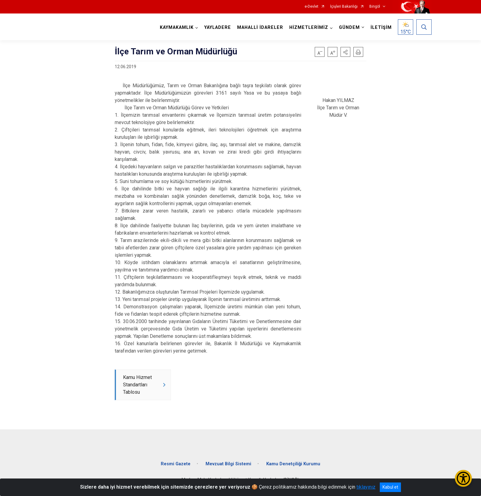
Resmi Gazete (175, 464)
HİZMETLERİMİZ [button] (308, 27)
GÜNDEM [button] (349, 27)
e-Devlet (311, 7)
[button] (345, 52)
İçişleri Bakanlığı (344, 7)
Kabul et (390, 487)
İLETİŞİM (381, 27)
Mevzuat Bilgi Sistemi (228, 464)
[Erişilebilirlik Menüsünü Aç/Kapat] (463, 478)
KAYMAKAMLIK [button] (177, 27)
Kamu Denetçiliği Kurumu (293, 464)
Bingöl (374, 7)
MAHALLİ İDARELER (260, 27)
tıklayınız (365, 487)
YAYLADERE (217, 27)
